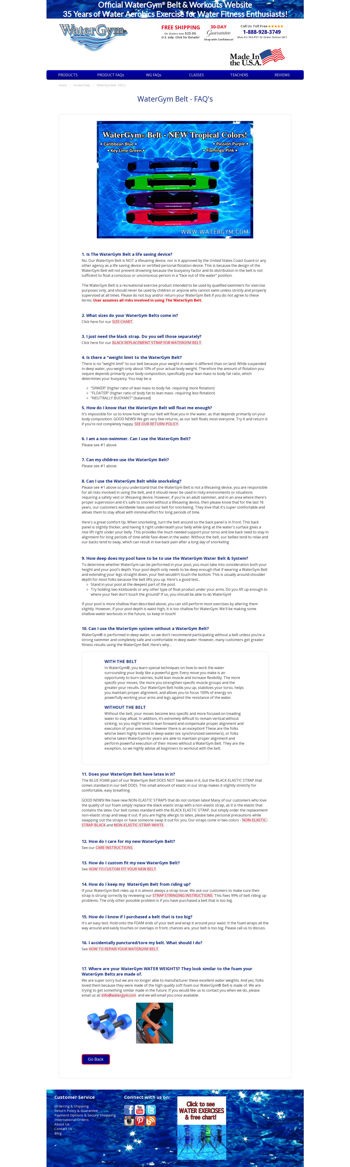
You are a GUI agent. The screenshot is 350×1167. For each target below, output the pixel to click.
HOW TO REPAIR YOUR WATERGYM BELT (123, 948)
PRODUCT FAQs (82, 85)
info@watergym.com (118, 995)
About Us (62, 1124)
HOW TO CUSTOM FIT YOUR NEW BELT (122, 869)
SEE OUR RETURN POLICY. (156, 423)
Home (63, 85)
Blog (58, 1133)
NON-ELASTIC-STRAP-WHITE (139, 825)
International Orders (71, 1119)
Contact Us (63, 1128)
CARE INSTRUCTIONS (114, 847)
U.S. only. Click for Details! (180, 37)
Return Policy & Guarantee (76, 1110)
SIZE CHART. (122, 321)
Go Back (96, 1059)
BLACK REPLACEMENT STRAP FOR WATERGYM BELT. (157, 342)
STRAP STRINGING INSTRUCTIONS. (183, 895)
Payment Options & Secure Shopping (85, 1115)
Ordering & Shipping (71, 1106)
